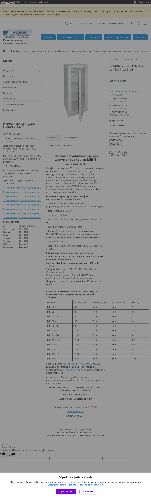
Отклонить (89, 491)
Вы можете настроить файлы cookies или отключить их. (74, 485)
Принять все (66, 491)
